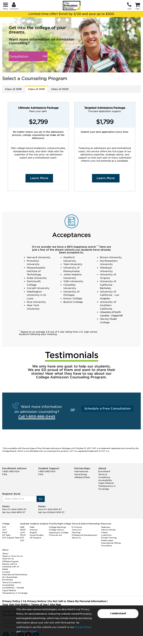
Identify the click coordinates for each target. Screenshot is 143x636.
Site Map (55, 604)
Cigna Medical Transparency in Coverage (106, 486)
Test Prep (76, 532)
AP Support (35, 537)
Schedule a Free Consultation (28, 56)
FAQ (4, 474)
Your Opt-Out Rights (15, 604)
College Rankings (57, 527)
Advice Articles (108, 530)
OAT (22, 540)
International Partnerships (14, 574)
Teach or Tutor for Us (12, 556)
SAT (4, 527)
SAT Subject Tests (10, 537)
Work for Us (8, 558)
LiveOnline (106, 535)
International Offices (111, 543)
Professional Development (84, 535)
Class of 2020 (60, 89)
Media (5, 569)
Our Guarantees (9, 577)
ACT (4, 530)
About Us (76, 537)
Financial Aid (55, 535)
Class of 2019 (36, 89)
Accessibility (105, 480)
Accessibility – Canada (13, 587)
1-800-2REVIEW (11, 471)
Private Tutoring (109, 537)
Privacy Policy (83, 627)
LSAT (22, 532)
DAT (22, 537)
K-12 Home (77, 527)
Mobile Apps (107, 540)
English (33, 532)
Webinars (105, 527)
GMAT (23, 530)
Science (33, 530)
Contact (6, 572)
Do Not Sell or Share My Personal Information (77, 601)
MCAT (23, 535)
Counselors (106, 545)
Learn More (39, 178)
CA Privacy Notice (34, 601)
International (81, 471)
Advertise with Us (10, 566)
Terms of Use (28, 631)
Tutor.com (76, 530)
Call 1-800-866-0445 (36, 417)
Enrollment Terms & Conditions (104, 474)
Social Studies (36, 535)
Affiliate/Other (82, 477)
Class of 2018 (13, 89)
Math (32, 527)
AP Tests (6, 535)
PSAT (4, 532)
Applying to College (58, 532)
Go (40, 498)
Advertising (80, 474)
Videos (104, 532)
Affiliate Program (10, 561)
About (5, 553)
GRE (22, 527)
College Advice (56, 530)
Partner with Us (9, 564)
